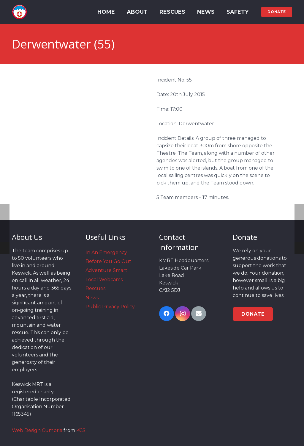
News (92, 298)
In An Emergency (106, 252)
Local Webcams (104, 279)
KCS (81, 430)
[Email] (198, 313)
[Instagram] (182, 313)
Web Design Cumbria (37, 430)
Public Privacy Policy (110, 306)
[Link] (19, 11)
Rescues (95, 288)
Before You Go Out (108, 261)
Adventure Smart (106, 270)
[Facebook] (166, 313)
